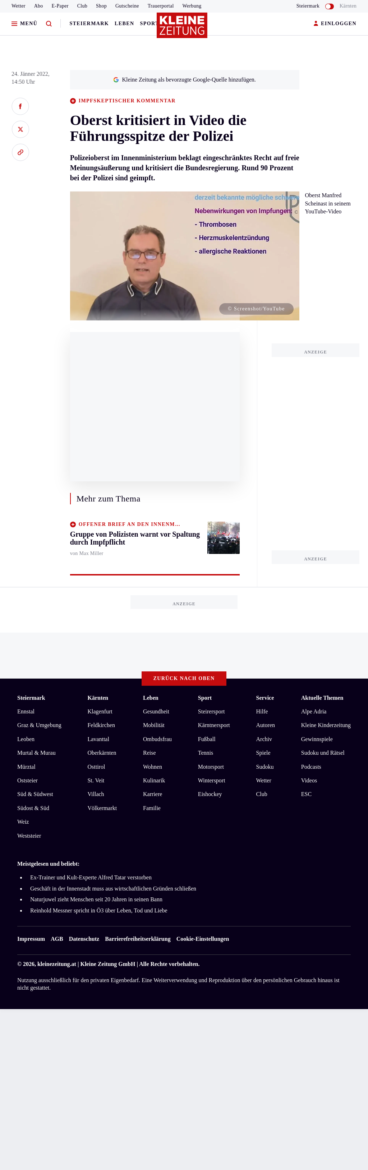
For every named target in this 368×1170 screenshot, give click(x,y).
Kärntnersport (214, 725)
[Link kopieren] (20, 152)
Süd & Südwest (35, 794)
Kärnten (348, 6)
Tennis (205, 753)
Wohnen (152, 767)
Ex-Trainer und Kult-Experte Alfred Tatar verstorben (91, 877)
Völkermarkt (102, 808)
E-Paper (60, 6)
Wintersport (211, 780)
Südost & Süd (33, 808)
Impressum (31, 939)
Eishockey (210, 794)
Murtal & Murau (36, 753)
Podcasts (311, 767)
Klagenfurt (99, 711)
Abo (38, 6)
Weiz (23, 822)
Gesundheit (156, 711)
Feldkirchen (101, 725)
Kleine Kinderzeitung (326, 725)
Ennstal (25, 711)
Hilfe (262, 711)
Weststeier (29, 836)
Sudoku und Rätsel (323, 753)
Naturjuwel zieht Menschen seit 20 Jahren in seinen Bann (96, 899)
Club (82, 6)
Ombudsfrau (157, 739)
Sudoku (265, 767)
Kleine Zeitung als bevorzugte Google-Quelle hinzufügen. (184, 80)
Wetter (19, 6)
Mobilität (154, 725)
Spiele (263, 753)
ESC (306, 794)
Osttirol (96, 767)
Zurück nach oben (184, 678)
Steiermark (89, 23)
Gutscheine (127, 6)
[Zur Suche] (49, 24)
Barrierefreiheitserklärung (137, 939)
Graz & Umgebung (39, 725)
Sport (149, 23)
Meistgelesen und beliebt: (48, 864)
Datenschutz (84, 939)
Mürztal (26, 767)
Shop (101, 6)
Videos (309, 780)
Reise (149, 753)
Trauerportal (161, 6)
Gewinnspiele (317, 739)
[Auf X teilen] (20, 129)
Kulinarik (154, 780)
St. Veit (95, 780)
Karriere (152, 794)
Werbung (192, 6)
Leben (124, 23)
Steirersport (211, 711)
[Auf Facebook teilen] (20, 106)
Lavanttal (98, 739)
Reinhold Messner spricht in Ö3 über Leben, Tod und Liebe (98, 910)
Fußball (207, 739)
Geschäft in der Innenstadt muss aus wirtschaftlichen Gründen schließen (113, 888)
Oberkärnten (101, 753)
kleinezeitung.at (56, 964)
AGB (57, 939)
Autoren (265, 725)
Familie (152, 808)
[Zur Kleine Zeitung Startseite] (182, 28)
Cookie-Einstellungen (202, 939)
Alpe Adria (314, 711)
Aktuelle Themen (322, 698)
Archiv (264, 739)
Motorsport (211, 767)
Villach (95, 794)
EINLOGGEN (335, 24)
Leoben (25, 739)
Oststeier (27, 780)
